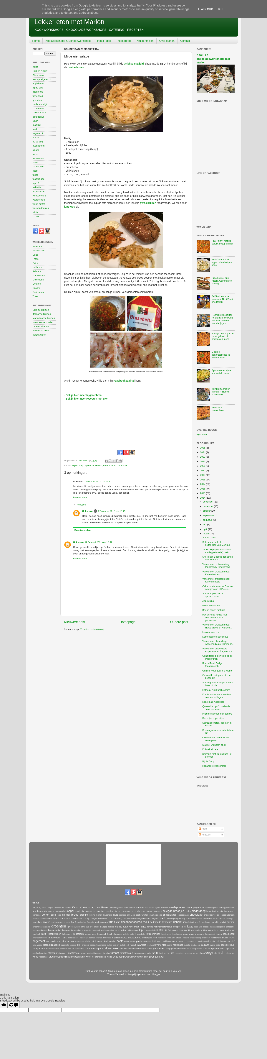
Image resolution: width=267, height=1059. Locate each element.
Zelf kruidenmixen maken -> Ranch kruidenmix (221, 392)
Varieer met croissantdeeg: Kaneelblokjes (216, 573)
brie (59, 915)
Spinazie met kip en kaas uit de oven (222, 372)
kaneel (44, 930)
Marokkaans (39, 275)
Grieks (98, 465)
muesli (225, 938)
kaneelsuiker (54, 930)
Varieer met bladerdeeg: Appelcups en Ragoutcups (217, 650)
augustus (208, 520)
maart (206, 533)
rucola (187, 945)
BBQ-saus (41, 908)
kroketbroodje (128, 934)
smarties (123, 949)
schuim (71, 949)
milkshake (162, 938)
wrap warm (129, 957)
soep (35, 171)
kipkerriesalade (195, 930)
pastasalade (130, 941)
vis (233, 953)
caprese (122, 915)
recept (106, 465)
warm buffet (39, 204)
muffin (231, 938)
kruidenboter (140, 934)
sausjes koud (228, 945)
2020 (203, 470)
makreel (92, 938)
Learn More (206, 9)
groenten (37, 100)
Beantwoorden (80, 497)
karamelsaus (77, 930)
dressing (170, 919)
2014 (203, 498)
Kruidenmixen (145, 40)
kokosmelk (67, 934)
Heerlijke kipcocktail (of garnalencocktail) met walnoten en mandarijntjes (222, 319)
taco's (83, 953)
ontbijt (36, 137)
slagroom (99, 948)
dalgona (155, 919)
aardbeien (38, 911)
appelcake (79, 911)
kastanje (87, 930)
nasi (47, 941)
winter (36, 212)
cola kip (86, 919)
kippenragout (218, 930)
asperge (121, 911)
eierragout (230, 919)
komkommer (90, 934)
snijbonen (141, 949)
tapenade (98, 953)
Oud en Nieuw (40, 71)
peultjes (213, 941)
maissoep (83, 938)
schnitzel (63, 949)
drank (162, 918)
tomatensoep (140, 953)
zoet (151, 956)
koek (44, 933)
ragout (133, 945)
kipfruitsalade (171, 930)
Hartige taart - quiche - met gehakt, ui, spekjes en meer (223, 336)
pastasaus (141, 941)
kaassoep (37, 930)
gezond (230, 922)
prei (79, 945)
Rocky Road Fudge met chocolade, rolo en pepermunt (214, 617)
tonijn (149, 953)
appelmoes (90, 911)
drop (183, 919)
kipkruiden (208, 930)
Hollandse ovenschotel (214, 766)
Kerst (35, 67)
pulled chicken (113, 945)
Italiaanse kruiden (42, 314)
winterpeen (74, 956)
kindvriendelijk (40, 104)
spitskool (36, 953)
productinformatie (98, 945)
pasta (120, 941)
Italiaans (37, 271)
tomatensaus (126, 953)
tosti (161, 953)
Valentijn (164, 908)
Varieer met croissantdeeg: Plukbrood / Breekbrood (216, 565)
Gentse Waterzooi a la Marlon (217, 670)
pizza (45, 945)
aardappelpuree (211, 908)
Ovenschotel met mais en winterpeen (215, 739)
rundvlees (195, 945)
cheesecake (183, 915)
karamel (66, 930)
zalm (146, 957)
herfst (143, 926)
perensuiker (199, 941)
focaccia (90, 922)
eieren (222, 918)
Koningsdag (87, 907)
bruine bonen (95, 915)
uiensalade (122, 465)
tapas (35, 175)
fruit (111, 921)
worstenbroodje (99, 957)
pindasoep (37, 945)
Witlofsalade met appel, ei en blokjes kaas (222, 262)
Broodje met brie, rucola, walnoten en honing (222, 281)
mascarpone (134, 937)
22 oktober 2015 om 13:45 (111, 511)
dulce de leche (210, 918)
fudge (117, 922)
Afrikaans (37, 246)
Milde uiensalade (211, 605)
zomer (36, 216)
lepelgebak (38, 117)
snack (36, 162)
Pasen (105, 907)
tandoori (90, 953)
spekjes (207, 948)
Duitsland (66, 908)
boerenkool (229, 911)
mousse (206, 938)
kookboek (102, 934)
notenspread (82, 941)
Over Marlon (167, 40)
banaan (149, 911)
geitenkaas (188, 922)
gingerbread (38, 927)
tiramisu (106, 953)
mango (99, 938)
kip (141, 930)
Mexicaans (38, 279)
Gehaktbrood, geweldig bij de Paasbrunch (217, 657)
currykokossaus (143, 918)
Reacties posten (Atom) (92, 629)
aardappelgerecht (42, 79)
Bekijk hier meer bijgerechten (84, 395)
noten (73, 941)
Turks (35, 296)
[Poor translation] (13, 1005)
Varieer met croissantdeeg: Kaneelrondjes (216, 580)
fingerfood (38, 96)
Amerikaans (39, 250)
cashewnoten (142, 915)
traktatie (37, 187)
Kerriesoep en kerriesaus (215, 637)
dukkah (199, 919)
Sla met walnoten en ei (214, 745)
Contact (185, 40)
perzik (206, 941)
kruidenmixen (40, 112)
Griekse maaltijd (134, 63)
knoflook (36, 934)
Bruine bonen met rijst (213, 610)
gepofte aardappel (202, 922)
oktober (207, 511)
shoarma (89, 948)
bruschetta (107, 915)
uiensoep (188, 953)
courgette (94, 918)
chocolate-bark (56, 918)
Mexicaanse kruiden (43, 322)
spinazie (230, 948)
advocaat (48, 911)
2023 (203, 457)
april (205, 529)
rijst (164, 945)
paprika (112, 941)
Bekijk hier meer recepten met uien (87, 398)
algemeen (202, 434)
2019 (203, 475)
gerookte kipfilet (218, 922)
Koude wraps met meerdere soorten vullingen (216, 696)
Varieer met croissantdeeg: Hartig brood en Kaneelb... (217, 626)
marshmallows (119, 937)
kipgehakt (183, 930)
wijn (66, 956)
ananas (56, 911)
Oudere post (179, 622)
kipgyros (69, 206)
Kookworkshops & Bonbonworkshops (68, 40)
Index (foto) (124, 40)
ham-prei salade (92, 927)
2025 (203, 447)
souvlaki (190, 949)
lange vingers (189, 934)
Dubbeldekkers (210, 749)
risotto (169, 945)
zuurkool (159, 956)
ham (83, 927)
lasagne (200, 934)
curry (133, 918)
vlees (35, 956)
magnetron (54, 937)
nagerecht (38, 133)
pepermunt (178, 941)
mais (64, 937)
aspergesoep (130, 911)
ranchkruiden (39, 335)
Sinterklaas (38, 75)
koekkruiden (55, 934)
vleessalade (43, 957)
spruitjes (43, 953)
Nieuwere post (74, 622)
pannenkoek (103, 941)
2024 (203, 452)
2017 (203, 484)
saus (35, 154)
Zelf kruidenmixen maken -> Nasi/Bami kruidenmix (222, 299)
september (209, 515)
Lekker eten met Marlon (69, 22)
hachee (77, 927)
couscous (103, 919)
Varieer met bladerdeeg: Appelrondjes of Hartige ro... (218, 642)
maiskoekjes (73, 938)
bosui (53, 915)
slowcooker (38, 158)
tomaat (115, 952)
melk (35, 129)
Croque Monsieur (54, 908)
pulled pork (124, 945)
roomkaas (178, 945)
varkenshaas (199, 953)
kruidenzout (166, 934)
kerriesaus (106, 930)
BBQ (35, 908)
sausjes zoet (53, 949)
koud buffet (38, 108)
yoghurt (139, 956)
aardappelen (177, 907)
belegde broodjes (173, 910)
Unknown (87, 511)
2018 (203, 479)
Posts (203, 829)
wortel (109, 957)
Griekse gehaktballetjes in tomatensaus (221, 355)
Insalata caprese (210, 632)
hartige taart (121, 926)
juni (205, 524)
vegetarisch (38, 191)
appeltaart (100, 911)
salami (212, 945)
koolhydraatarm (114, 934)
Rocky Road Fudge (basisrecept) (212, 664)
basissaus (158, 911)
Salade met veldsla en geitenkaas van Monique (216, 543)
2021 (203, 466)
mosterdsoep (195, 938)
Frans (36, 259)
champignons (155, 915)
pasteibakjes (152, 941)
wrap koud (118, 956)
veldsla (228, 953)
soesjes (182, 949)
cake (115, 915)
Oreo (98, 908)
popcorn (73, 945)
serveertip (79, 949)
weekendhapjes (41, 208)
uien (113, 465)
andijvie (63, 911)
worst (88, 956)
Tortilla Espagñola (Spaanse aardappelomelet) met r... (216, 551)
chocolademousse (40, 919)
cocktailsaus (76, 918)
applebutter (38, 83)
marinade (107, 938)
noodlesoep (64, 941)
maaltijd (37, 125)
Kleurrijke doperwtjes (213, 718)
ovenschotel (39, 146)
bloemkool (211, 911)
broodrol (84, 915)
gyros (70, 927)
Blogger (156, 974)
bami (143, 911)
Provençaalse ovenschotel (122, 908)
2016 (203, 488)
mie (155, 937)
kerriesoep (115, 930)
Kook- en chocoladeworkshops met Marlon (213, 58)
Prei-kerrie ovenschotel (218, 409)
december (208, 501)
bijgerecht (89, 465)
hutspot (176, 927)
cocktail (67, 919)
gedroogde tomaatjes (161, 922)
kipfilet (160, 930)
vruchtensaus (56, 956)
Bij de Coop (208, 761)
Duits (35, 255)
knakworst (230, 930)
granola (46, 927)
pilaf (233, 941)
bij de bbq (77, 465)
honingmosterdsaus (163, 927)
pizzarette (65, 945)
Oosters (37, 284)
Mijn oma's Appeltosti (213, 702)
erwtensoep (56, 922)
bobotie (220, 911)
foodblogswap (101, 922)
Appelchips (208, 601)
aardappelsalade (227, 908)
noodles (54, 941)
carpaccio (131, 915)
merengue (147, 938)
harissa (111, 927)
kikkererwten (133, 930)
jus (185, 927)
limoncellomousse (40, 938)
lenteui (219, 934)
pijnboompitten (223, 941)
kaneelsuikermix (41, 326)
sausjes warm (40, 948)
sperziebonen (218, 948)
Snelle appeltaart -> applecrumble (212, 595)
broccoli (66, 915)
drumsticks (191, 918)
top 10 (36, 183)
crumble (126, 918)
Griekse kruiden (41, 310)
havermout (134, 927)
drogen (177, 918)
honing (150, 927)
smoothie (132, 949)
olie (88, 941)
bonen (45, 914)
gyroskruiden (148, 202)
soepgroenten (172, 949)
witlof (82, 957)
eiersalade (37, 922)
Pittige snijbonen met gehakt (217, 713)
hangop (103, 927)
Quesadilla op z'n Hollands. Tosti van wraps (216, 707)
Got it (222, 9)
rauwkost (141, 945)
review (157, 945)
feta (72, 922)
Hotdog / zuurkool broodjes (216, 690)
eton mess (66, 922)
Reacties (81, 504)
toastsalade (38, 179)
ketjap (124, 930)
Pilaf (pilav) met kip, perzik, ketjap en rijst (222, 242)
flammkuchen (80, 922)
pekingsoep (168, 941)
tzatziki (166, 953)
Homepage (127, 622)
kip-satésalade (150, 930)
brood (75, 914)
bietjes (188, 911)
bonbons (37, 915)
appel (70, 910)
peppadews (189, 941)
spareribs (198, 949)
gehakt (177, 921)
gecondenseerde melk (135, 921)
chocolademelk (227, 915)
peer (160, 941)
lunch (35, 121)
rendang (150, 945)
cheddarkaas (169, 915)
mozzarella (216, 938)
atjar (138, 911)
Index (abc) (104, 40)
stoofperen (62, 953)
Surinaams (38, 292)
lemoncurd (210, 934)
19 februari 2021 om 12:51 (98, 542)
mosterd (186, 938)
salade (36, 150)
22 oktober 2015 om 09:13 (97, 481)
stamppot (53, 953)
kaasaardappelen (217, 927)
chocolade (196, 914)
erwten (46, 922)
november (208, 506)
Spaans (37, 288)
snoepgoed (38, 166)
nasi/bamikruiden (41, 330)
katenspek (96, 930)
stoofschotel (74, 953)
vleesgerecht (39, 195)
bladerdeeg (199, 910)
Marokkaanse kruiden (44, 318)
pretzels (85, 945)
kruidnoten (177, 934)
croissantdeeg (115, 918)
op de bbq (38, 141)
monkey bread (174, 938)
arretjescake (111, 911)
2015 (203, 493)
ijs (182, 927)
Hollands (37, 267)
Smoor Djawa (209, 537)
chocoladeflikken (211, 915)
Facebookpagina (123, 380)
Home (36, 40)
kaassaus (230, 927)
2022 (203, 461)
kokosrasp (78, 934)
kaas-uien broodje (202, 927)
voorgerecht (39, 199)
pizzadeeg (54, 945)
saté (218, 945)
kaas (190, 926)
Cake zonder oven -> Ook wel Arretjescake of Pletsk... (217, 587)
